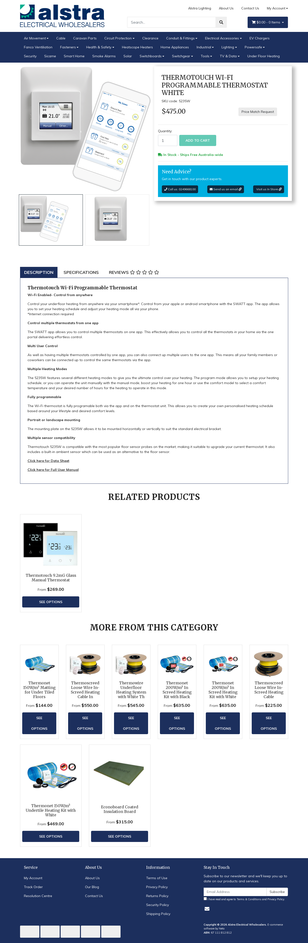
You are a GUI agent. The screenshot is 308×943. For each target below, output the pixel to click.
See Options (50, 602)
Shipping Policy (158, 914)
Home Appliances (175, 47)
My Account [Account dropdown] (276, 8)
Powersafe (253, 47)
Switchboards (151, 56)
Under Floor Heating (263, 56)
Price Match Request (258, 112)
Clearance (150, 38)
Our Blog (92, 887)
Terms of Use (156, 878)
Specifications (81, 272)
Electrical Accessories (222, 38)
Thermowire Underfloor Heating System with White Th (131, 690)
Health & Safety (98, 47)
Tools (205, 56)
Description (38, 272)
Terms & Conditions (249, 899)
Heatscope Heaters (137, 47)
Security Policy (157, 905)
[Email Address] (235, 892)
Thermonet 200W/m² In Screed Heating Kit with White (222, 690)
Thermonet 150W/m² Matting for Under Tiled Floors (39, 690)
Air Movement (35, 38)
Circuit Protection (118, 38)
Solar (127, 56)
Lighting (228, 47)
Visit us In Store (269, 189)
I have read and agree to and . (244, 899)
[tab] (38, 272)
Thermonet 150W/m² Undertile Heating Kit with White (51, 810)
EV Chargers (260, 38)
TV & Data (228, 56)
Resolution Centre (38, 896)
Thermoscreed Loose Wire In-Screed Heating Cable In (85, 690)
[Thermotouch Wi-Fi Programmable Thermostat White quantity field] (167, 140)
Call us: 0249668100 (180, 189)
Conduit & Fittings (180, 38)
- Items (266, 22)
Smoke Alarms (104, 56)
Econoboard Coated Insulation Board (119, 809)
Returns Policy (157, 896)
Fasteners (68, 47)
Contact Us (250, 8)
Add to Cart (198, 140)
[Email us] (207, 909)
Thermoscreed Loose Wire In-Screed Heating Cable (268, 690)
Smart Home (74, 56)
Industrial (204, 47)
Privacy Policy (157, 887)
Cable (60, 38)
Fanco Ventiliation (38, 47)
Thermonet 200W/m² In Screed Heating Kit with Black (177, 690)
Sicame (50, 56)
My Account (33, 878)
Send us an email (226, 189)
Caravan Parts (85, 38)
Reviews (134, 272)
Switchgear (181, 56)
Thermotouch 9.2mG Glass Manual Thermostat (51, 577)
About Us (226, 8)
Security (30, 56)
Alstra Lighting (199, 8)
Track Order (33, 887)
